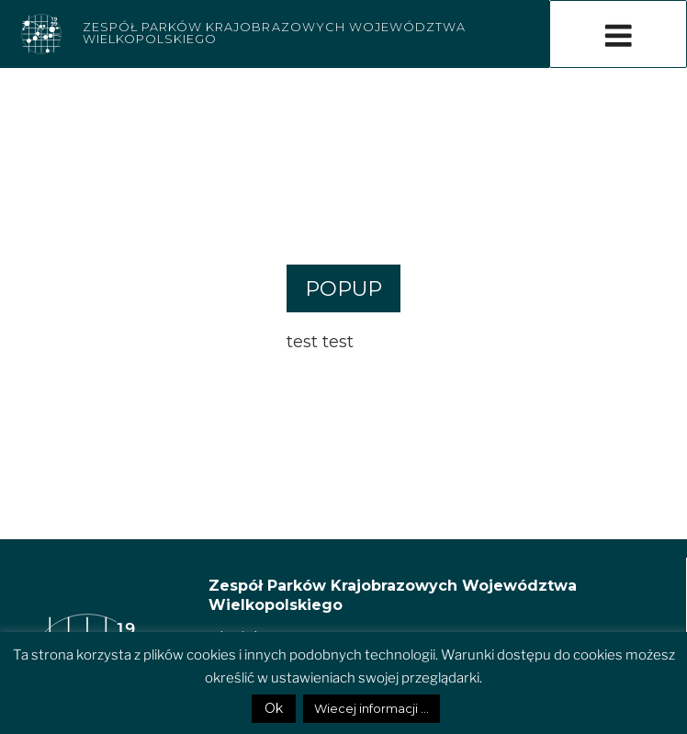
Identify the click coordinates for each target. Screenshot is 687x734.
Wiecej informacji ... (371, 708)
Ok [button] (274, 708)
